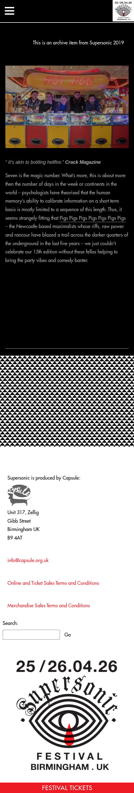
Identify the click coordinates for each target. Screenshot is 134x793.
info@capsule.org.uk (27, 560)
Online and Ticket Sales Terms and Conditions (53, 583)
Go (67, 635)
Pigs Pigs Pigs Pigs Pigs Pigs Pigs (93, 218)
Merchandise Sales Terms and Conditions (48, 605)
